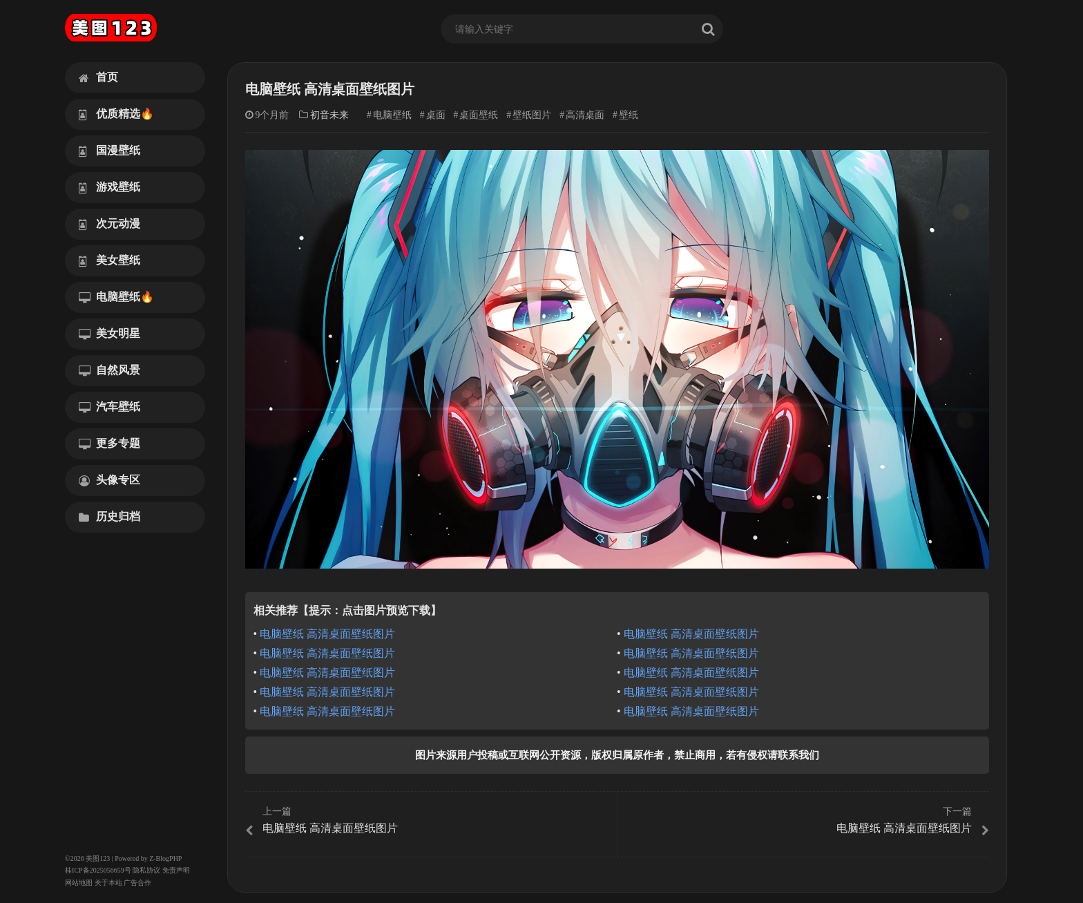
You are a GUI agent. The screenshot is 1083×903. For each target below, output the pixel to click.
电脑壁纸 (392, 115)
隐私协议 (146, 870)
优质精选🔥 (116, 114)
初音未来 (329, 115)
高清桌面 (585, 115)
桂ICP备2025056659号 (98, 870)
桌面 (435, 115)
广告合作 (137, 882)
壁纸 (628, 115)
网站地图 (79, 882)
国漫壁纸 (109, 150)
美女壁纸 (109, 260)
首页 (98, 77)
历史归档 (109, 517)
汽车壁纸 (109, 407)
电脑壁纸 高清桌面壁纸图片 (327, 634)
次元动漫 (109, 224)
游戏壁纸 (109, 187)
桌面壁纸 (478, 115)
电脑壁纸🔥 (116, 297)
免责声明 (176, 870)
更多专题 (109, 443)
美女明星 (109, 333)
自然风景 (109, 370)
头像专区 (109, 480)
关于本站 (108, 882)
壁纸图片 (531, 115)
